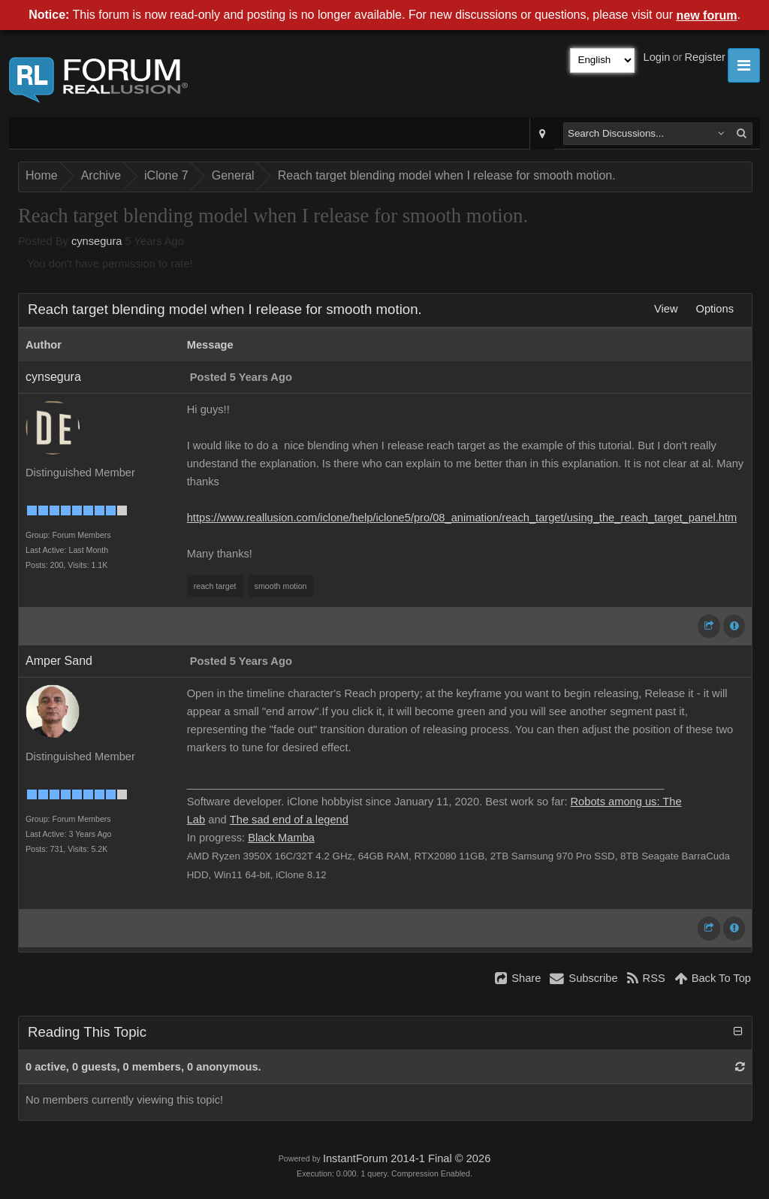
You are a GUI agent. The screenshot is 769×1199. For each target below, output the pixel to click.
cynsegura (96, 241)
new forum (707, 15)
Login (657, 57)
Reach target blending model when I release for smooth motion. (447, 175)
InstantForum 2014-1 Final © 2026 (406, 1158)
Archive (101, 175)
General (233, 175)
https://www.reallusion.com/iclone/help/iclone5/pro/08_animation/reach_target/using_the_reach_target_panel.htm (462, 518)
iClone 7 (166, 175)
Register (704, 57)
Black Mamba (281, 838)
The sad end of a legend (289, 820)
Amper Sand (59, 660)
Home (42, 175)
